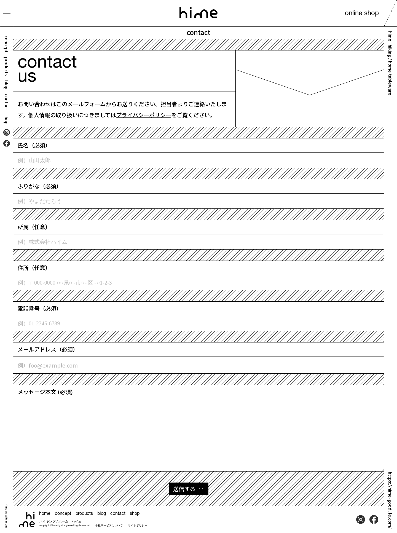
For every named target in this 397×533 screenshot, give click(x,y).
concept (6, 44)
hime (198, 12)
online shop (362, 13)
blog (6, 85)
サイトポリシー (137, 525)
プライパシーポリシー (143, 115)
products (6, 66)
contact (6, 102)
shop (6, 119)
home (44, 514)
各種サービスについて (109, 525)
